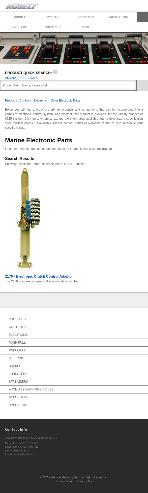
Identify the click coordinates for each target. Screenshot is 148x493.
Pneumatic (17, 350)
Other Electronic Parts (65, 100)
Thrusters (18, 374)
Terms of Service (65, 481)
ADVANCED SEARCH (21, 78)
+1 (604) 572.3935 (131, 3)
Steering (16, 358)
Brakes (15, 366)
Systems (52, 17)
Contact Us (53, 27)
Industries (86, 17)
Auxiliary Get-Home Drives (31, 389)
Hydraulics (18, 405)
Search (142, 17)
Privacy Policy (84, 481)
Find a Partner (111, 300)
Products (20, 17)
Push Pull (17, 342)
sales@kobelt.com (24, 454)
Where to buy (119, 17)
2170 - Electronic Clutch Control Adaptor (39, 276)
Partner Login (37, 300)
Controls (25, 100)
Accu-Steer (18, 397)
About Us (20, 27)
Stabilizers (18, 381)
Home (86, 27)
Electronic (40, 100)
